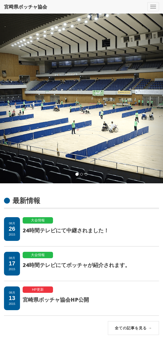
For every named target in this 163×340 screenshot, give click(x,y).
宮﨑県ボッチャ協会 (25, 6)
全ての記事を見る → (133, 327)
